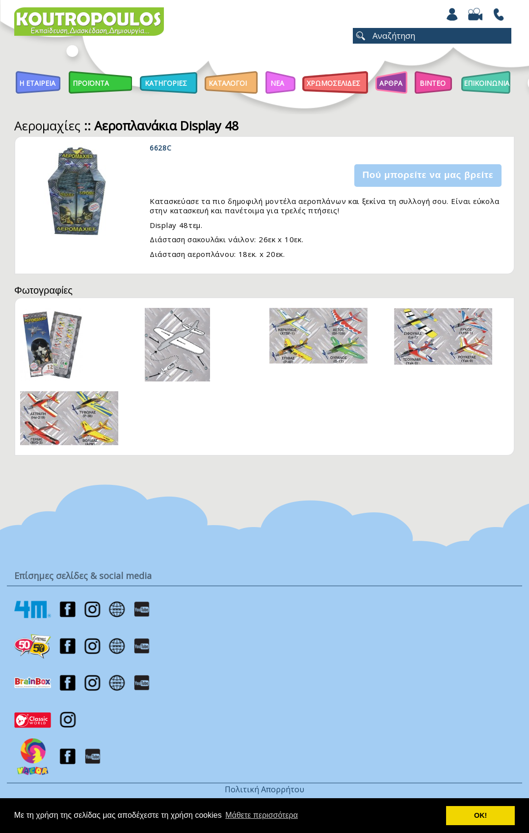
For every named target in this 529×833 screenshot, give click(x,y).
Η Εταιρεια (37, 83)
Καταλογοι (228, 83)
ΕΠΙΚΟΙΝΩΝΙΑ (486, 83)
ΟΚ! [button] (480, 815)
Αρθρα (390, 83)
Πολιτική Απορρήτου (264, 789)
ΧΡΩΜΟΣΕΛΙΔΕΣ (333, 83)
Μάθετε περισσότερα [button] (261, 815)
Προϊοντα (91, 83)
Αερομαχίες (47, 125)
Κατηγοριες (166, 83)
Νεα (277, 83)
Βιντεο (433, 83)
